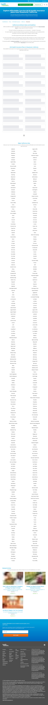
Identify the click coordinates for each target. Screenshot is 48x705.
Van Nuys (13, 532)
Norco (35, 372)
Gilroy (13, 269)
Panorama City (13, 399)
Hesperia (35, 284)
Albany (35, 151)
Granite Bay (35, 273)
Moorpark (35, 359)
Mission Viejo (13, 352)
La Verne (35, 305)
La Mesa (35, 301)
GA (43, 650)
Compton (35, 217)
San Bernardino (13, 447)
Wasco (13, 541)
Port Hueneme (35, 414)
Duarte (13, 241)
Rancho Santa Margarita (35, 423)
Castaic (34, 200)
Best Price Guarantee (24, 663)
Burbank (13, 189)
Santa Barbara (13, 472)
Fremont (13, 262)
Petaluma (35, 406)
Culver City (35, 226)
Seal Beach (13, 483)
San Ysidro (35, 468)
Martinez (13, 342)
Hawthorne (35, 279)
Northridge (35, 376)
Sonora (13, 494)
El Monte (13, 247)
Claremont (35, 213)
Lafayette (35, 307)
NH (39, 652)
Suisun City (13, 504)
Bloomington (13, 183)
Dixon (13, 239)
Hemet (35, 281)
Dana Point (35, 230)
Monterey (35, 357)
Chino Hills (35, 209)
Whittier (13, 549)
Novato (34, 378)
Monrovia (13, 354)
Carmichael (35, 198)
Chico (35, 206)
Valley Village (35, 530)
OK (35, 653)
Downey (35, 239)
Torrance (35, 515)
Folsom (34, 258)
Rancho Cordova (13, 421)
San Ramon (13, 468)
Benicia (13, 181)
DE (41, 650)
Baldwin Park (35, 172)
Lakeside (35, 314)
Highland (13, 286)
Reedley (34, 429)
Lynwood (13, 335)
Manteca (35, 337)
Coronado (35, 221)
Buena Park (35, 187)
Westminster (35, 547)
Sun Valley (35, 504)
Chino (13, 209)
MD (39, 651)
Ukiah (35, 524)
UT (44, 653)
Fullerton (13, 264)
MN (44, 651)
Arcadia (13, 164)
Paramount (13, 402)
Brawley (13, 185)
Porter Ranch (13, 417)
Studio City (35, 502)
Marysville (35, 342)
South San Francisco (35, 498)
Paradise (35, 399)
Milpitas (13, 350)
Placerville (35, 410)
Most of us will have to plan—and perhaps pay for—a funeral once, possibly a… (35, 590)
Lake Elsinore (35, 311)
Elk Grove (13, 249)
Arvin (35, 166)
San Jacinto (35, 455)
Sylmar (35, 509)
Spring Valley (13, 500)
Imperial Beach (35, 290)
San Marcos (35, 462)
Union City (13, 526)
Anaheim (13, 157)
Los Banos (13, 333)
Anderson (35, 157)
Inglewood (35, 292)
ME (41, 651)
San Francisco (35, 453)
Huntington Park (35, 288)
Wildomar (35, 549)
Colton (13, 217)
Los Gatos (35, 333)
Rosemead (35, 440)
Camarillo (13, 194)
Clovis (13, 215)
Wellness (4, 664)
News (17, 658)
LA (38, 651)
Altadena (13, 155)
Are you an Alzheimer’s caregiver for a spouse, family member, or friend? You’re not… (13, 590)
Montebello (13, 357)
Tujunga (13, 519)
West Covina (13, 543)
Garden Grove (13, 266)
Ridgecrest (35, 434)
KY (37, 651)
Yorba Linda (13, 558)
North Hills (35, 374)
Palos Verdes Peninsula (35, 397)
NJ (40, 652)
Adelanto (13, 149)
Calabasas (13, 191)
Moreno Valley (13, 361)
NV (43, 652)
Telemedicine (5, 663)
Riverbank (13, 436)
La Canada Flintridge (35, 296)
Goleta (35, 271)
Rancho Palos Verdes (13, 423)
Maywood (13, 344)
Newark (13, 367)
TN (41, 653)
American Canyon (34, 155)
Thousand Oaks (13, 515)
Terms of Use (23, 656)
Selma (35, 485)
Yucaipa (13, 560)
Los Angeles (35, 331)
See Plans (15, 635)
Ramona (35, 419)
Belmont (35, 179)
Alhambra (13, 153)
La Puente (35, 303)
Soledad (13, 492)
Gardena (35, 266)
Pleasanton (35, 412)
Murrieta (35, 363)
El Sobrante (35, 247)
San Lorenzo (34, 459)
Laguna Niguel (13, 311)
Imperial (13, 290)
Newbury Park (35, 367)
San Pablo (35, 464)
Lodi (13, 324)
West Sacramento (34, 545)
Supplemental (5, 661)
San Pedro (13, 466)
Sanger (13, 470)
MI (42, 651)
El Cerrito (13, 245)
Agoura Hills (34, 149)
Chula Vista (35, 211)
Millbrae (35, 348)
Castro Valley (13, 202)
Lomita (13, 326)
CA (35, 650)
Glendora (13, 271)
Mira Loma (35, 350)
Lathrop (13, 318)
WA (33, 654)
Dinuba (34, 236)
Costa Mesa (13, 224)
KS (36, 651)
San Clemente (35, 449)
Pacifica (34, 391)
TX (42, 653)
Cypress (35, 228)
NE (37, 652)
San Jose (13, 457)
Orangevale (35, 387)
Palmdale (35, 395)
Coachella (35, 215)
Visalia (13, 537)
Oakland (35, 380)
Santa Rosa (35, 479)
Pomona (13, 414)
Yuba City (35, 558)
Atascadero (13, 168)
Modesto (35, 352)
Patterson (35, 404)
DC (39, 650)
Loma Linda (35, 324)
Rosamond (13, 440)
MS (33, 652)
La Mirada (13, 303)
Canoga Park (13, 196)
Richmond (13, 434)
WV (36, 654)
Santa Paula (13, 479)
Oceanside (35, 382)
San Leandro (13, 459)
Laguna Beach (13, 309)
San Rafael (35, 466)
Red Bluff (13, 425)
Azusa (35, 170)
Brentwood (13, 187)
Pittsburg (35, 408)
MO (32, 652)
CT (38, 650)
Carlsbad (13, 198)
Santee (13, 481)
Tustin (35, 522)
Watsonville (35, 541)
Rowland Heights (35, 442)
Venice (35, 532)
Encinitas (13, 251)
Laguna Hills (34, 309)
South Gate (13, 496)
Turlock (13, 522)
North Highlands (13, 374)
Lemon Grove (13, 320)
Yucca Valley (34, 560)
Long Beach (13, 329)
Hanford (35, 277)
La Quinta (13, 305)
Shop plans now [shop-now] (38, 4)
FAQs (16, 652)
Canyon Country (35, 196)
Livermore (35, 322)
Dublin (35, 241)
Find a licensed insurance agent (25, 4)
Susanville (13, 509)
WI (34, 654)
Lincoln (13, 322)
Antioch (34, 159)
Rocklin (13, 438)
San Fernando (13, 453)
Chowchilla (13, 211)
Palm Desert (34, 393)
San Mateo (13, 464)
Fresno (35, 262)
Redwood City (13, 429)
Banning (13, 174)
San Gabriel (13, 455)
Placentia (13, 410)
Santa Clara (35, 472)
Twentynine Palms (13, 524)
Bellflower (13, 179)
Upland (34, 526)
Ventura (13, 534)
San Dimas (35, 451)
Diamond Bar (13, 236)
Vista (35, 537)
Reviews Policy (23, 654)
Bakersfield (13, 172)
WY (37, 654)
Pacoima (13, 393)
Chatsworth (13, 206)
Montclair (35, 354)
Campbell (35, 194)
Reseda (13, 432)
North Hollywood (13, 376)
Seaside (34, 483)
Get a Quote (11, 651)
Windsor (13, 554)
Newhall (13, 369)
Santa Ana (35, 470)
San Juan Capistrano (35, 457)
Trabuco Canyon (13, 517)
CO (37, 650)
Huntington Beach (13, 288)
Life (3, 657)
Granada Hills (13, 273)
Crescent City (13, 226)
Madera (34, 335)
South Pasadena (13, 498)
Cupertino (13, 228)
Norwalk (13, 378)
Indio (13, 292)
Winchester (35, 552)
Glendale (35, 269)
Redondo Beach (35, 427)
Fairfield (35, 256)
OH (33, 653)
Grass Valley (13, 275)
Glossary (17, 657)
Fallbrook (13, 258)
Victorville (35, 534)
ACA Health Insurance (16, 21)
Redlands (13, 427)
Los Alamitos (35, 329)
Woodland (13, 556)
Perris (13, 406)
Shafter (13, 487)
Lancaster (35, 316)
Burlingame (35, 189)
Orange (13, 387)
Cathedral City (35, 202)
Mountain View (13, 363)
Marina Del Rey (35, 339)
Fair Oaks (13, 256)
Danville (13, 232)
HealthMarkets (5, 21)
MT (35, 652)
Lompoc (35, 326)
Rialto (35, 432)
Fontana (13, 260)
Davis (35, 232)
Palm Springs (13, 395)
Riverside (35, 436)
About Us (22, 651)
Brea (35, 185)
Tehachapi (35, 511)
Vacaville (13, 528)
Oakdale (13, 380)
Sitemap (22, 662)
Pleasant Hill (13, 412)
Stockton (13, 502)
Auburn (13, 170)
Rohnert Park (35, 438)
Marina (13, 339)
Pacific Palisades (13, 391)
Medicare (4, 653)
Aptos (35, 161)
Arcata (35, 164)
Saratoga (35, 481)
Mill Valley (13, 348)
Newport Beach (35, 369)
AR (33, 650)
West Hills (35, 543)
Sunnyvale (35, 507)
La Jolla (13, 301)
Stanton (35, 500)
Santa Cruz (35, 474)
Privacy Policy (23, 653)
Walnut (13, 539)
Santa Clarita (13, 474)
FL (42, 650)
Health (4, 651)
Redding (35, 425)
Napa (13, 365)
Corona (13, 221)
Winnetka (35, 554)
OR (36, 653)
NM (41, 652)
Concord (13, 219)
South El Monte (35, 494)
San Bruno (35, 447)
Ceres (13, 204)
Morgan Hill (35, 361)
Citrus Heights (13, 213)
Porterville (35, 417)
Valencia (35, 528)
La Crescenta (13, 299)
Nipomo (13, 372)
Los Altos (13, 331)
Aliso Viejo (35, 153)
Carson (13, 200)
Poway (13, 419)
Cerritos (35, 204)
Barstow (35, 174)
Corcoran (35, 219)
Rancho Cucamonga (35, 421)
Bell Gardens (34, 176)
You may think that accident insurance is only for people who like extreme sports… (13, 612)
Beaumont (13, 176)
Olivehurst (13, 384)
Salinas (35, 444)
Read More (13, 591)
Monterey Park (13, 359)
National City (35, 365)
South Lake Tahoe (35, 496)
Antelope (13, 159)
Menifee (35, 344)
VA (32, 654)
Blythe (35, 183)
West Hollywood (13, 545)
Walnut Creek (35, 539)
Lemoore (35, 320)
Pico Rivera (13, 408)
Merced (34, 346)
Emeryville (35, 249)
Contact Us (11, 658)
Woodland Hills (35, 556)
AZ (34, 650)
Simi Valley (35, 489)
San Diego (13, 451)
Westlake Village (13, 547)
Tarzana (13, 511)
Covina (35, 224)
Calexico (35, 191)
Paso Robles (13, 404)
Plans (10, 21)
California (23, 21)
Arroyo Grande (13, 166)
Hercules (13, 284)
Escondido (13, 254)
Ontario (34, 384)
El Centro (35, 243)
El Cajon (13, 243)
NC (36, 652)
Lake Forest (13, 314)
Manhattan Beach (13, 337)
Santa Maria (13, 477)
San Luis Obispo (13, 462)
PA (37, 653)
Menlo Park (13, 346)
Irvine (13, 294)
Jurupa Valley (35, 294)
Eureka (35, 254)
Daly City (13, 230)
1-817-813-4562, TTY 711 (33, 1)
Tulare (35, 519)
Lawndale (35, 318)
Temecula (13, 513)
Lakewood (13, 316)
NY (32, 653)
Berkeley (35, 181)
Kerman (13, 296)
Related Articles (6, 568)
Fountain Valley (35, 260)
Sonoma (35, 492)
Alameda (13, 151)
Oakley (13, 382)
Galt (35, 264)
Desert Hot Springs (35, 234)
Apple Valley (13, 161)
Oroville (13, 389)
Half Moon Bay (13, 277)
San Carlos (13, 449)
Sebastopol (13, 485)
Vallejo (13, 530)
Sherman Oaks (35, 487)
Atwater (35, 168)
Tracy (35, 517)
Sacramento (13, 444)
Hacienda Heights (34, 275)
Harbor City (13, 279)
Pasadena (35, 402)
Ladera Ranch (13, 307)
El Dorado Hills (35, 245)
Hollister (35, 286)
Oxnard (34, 389)
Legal (21, 657)
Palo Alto (13, 397)
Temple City (34, 513)
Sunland (13, 507)
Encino (35, 251)
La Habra (35, 299)
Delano (13, 234)
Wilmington (13, 552)
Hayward (13, 281)
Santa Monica (35, 477)
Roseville (13, 442)
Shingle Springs (13, 489)
